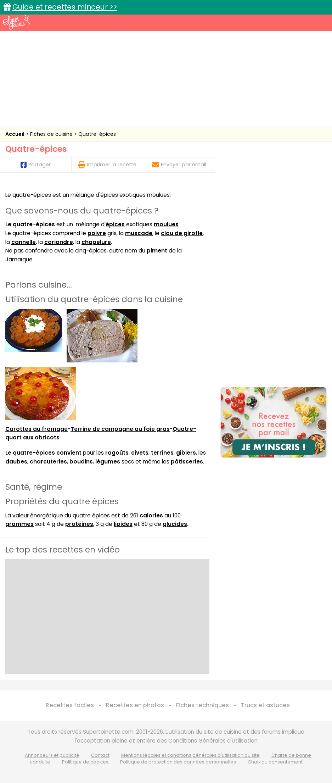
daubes (16, 461)
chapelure (96, 242)
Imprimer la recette (107, 164)
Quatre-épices (97, 134)
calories (151, 515)
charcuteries (48, 461)
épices (115, 224)
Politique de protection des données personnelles (178, 762)
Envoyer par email (179, 164)
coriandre (58, 242)
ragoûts (117, 452)
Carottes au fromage (36, 429)
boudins (81, 461)
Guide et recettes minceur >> (64, 7)
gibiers (186, 452)
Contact (100, 755)
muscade (138, 233)
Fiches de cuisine (52, 134)
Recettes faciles (70, 705)
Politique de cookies (85, 762)
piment (157, 250)
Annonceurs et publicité (52, 755)
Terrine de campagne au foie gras (120, 429)
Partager (36, 164)
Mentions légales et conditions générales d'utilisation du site (190, 755)
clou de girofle (182, 233)
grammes (19, 524)
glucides (175, 524)
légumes (107, 461)
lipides (123, 524)
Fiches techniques (202, 705)
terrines (162, 452)
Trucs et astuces (265, 705)
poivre (97, 233)
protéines (79, 524)
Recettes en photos (135, 705)
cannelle (23, 242)
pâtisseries (187, 461)
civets (139, 452)
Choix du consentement (275, 762)
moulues (166, 224)
